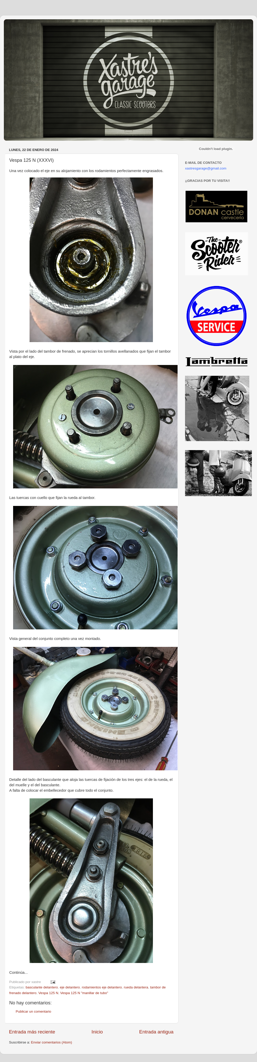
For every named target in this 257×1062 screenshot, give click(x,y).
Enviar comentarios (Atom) (51, 1042)
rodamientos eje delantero (102, 987)
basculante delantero (42, 987)
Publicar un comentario (33, 1011)
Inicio (97, 1031)
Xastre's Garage (19, 26)
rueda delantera (136, 987)
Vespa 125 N (48, 993)
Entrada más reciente (32, 1031)
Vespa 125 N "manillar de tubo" (84, 993)
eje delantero (70, 987)
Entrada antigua (156, 1031)
